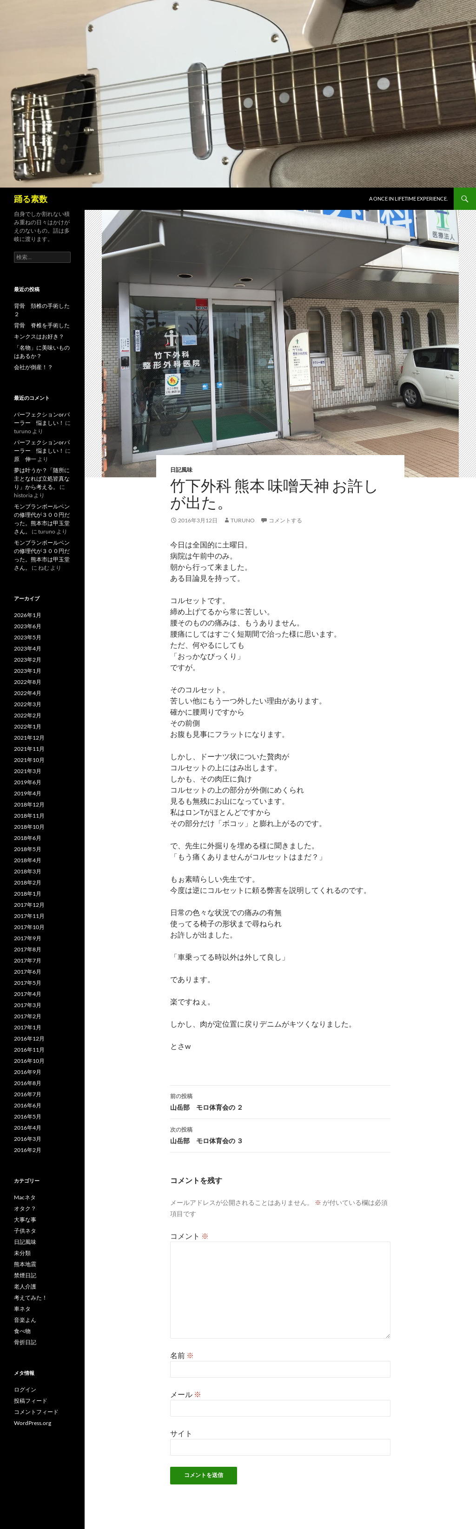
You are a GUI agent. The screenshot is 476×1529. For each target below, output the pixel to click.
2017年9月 (27, 938)
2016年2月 (27, 1149)
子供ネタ (25, 1230)
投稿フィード (30, 1400)
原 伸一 (25, 458)
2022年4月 (27, 693)
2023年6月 (27, 626)
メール (185, 1394)
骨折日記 (25, 1342)
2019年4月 (27, 793)
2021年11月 (29, 748)
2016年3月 (27, 1138)
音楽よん (25, 1319)
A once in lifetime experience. (408, 198)
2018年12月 (29, 804)
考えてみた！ (30, 1297)
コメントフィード (36, 1411)
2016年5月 (27, 1116)
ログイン (25, 1389)
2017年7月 (27, 960)
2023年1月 (27, 670)
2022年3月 (27, 704)
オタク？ (25, 1208)
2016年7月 (27, 1094)
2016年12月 (29, 1038)
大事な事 (25, 1219)
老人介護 (25, 1286)
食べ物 (22, 1330)
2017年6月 (27, 971)
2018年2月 (27, 882)
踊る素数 (30, 199)
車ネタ (22, 1308)
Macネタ (25, 1197)
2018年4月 (27, 860)
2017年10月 (29, 927)
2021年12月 (29, 737)
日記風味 (181, 469)
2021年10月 (29, 759)
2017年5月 (27, 982)
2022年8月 (27, 681)
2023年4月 (27, 648)
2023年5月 (27, 637)
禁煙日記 (25, 1275)
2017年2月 (27, 1016)
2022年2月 (27, 715)
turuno (243, 520)
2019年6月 (27, 782)
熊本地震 (25, 1264)
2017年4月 (27, 993)
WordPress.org (32, 1422)
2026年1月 (27, 615)
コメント (189, 1235)
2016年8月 (27, 1083)
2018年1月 (27, 893)
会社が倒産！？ (33, 367)
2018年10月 (29, 826)
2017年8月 (27, 949)
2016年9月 (27, 1071)
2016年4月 (27, 1127)
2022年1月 (27, 726)
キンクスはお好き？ (39, 336)
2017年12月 (29, 904)
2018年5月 (27, 849)
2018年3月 (27, 871)
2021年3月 (27, 771)
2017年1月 (27, 1027)
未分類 (22, 1252)
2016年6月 (27, 1105)
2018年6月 (27, 837)
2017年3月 (27, 1005)
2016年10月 (29, 1060)
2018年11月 (29, 815)
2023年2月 (27, 659)
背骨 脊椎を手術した (42, 325)
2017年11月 (29, 915)
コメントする (285, 520)
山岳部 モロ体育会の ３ (280, 1134)
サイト (181, 1433)
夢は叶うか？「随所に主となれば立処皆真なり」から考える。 (42, 478)
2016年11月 (29, 1049)
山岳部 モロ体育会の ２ (280, 1101)
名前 (182, 1355)
